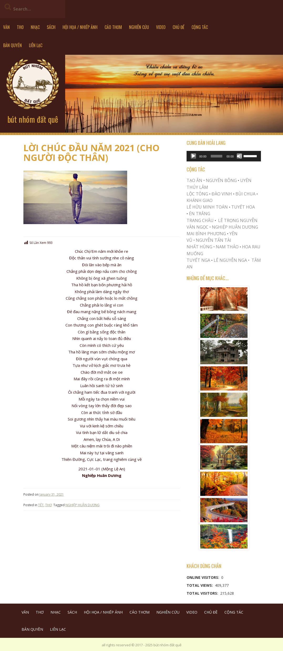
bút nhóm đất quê (32, 119)
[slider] (216, 156)
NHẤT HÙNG (199, 247)
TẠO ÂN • (196, 180)
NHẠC (35, 27)
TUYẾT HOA (243, 207)
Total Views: (200, 585)
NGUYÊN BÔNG (221, 180)
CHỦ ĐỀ (178, 27)
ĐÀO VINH (222, 194)
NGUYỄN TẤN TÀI (213, 240)
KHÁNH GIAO (200, 200)
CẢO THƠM (113, 27)
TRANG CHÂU (200, 220)
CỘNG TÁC (200, 27)
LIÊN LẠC (35, 45)
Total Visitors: (203, 593)
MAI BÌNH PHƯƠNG (206, 233)
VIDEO (161, 27)
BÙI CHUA (245, 194)
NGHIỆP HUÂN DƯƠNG (82, 505)
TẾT (41, 505)
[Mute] (239, 156)
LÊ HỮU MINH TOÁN (207, 207)
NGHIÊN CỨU (139, 27)
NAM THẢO (227, 247)
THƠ (20, 27)
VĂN (6, 27)
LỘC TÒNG (197, 194)
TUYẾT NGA (199, 260)
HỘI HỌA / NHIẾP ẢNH (80, 27)
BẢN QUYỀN (12, 45)
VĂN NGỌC (198, 227)
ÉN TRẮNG (199, 213)
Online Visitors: (203, 577)
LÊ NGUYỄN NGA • (231, 260)
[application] (224, 156)
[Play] (193, 156)
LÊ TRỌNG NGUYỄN (238, 220)
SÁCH (51, 27)
